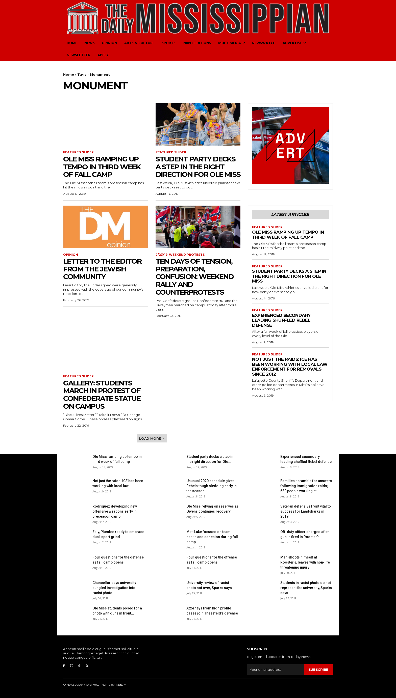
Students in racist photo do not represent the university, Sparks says (306, 588)
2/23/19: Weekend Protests (180, 255)
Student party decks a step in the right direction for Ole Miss (198, 167)
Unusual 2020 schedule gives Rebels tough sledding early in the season (211, 486)
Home (68, 74)
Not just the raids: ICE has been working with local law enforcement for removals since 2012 (290, 367)
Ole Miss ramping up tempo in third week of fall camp (101, 167)
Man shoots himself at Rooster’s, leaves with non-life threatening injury (305, 562)
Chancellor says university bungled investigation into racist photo (114, 588)
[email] (275, 669)
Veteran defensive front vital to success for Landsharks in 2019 (305, 511)
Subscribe (318, 669)
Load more (151, 438)
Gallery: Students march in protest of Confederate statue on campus (101, 394)
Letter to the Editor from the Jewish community (102, 269)
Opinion (70, 255)
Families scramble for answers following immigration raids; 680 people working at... (306, 486)
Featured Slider (78, 152)
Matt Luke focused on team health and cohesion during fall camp (212, 537)
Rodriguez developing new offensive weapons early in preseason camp (114, 511)
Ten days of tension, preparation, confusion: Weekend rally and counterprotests (195, 276)
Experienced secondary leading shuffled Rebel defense (281, 320)
